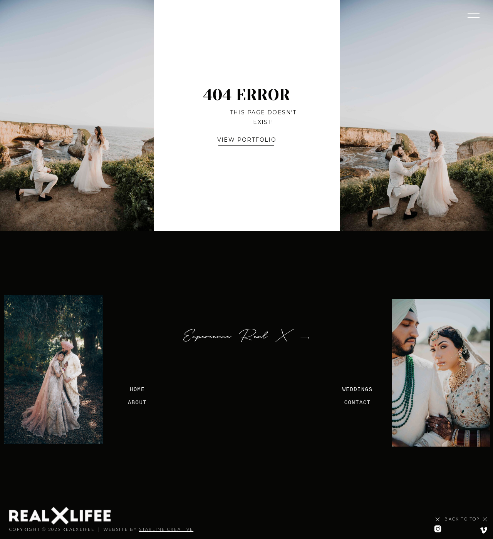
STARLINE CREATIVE (166, 529)
